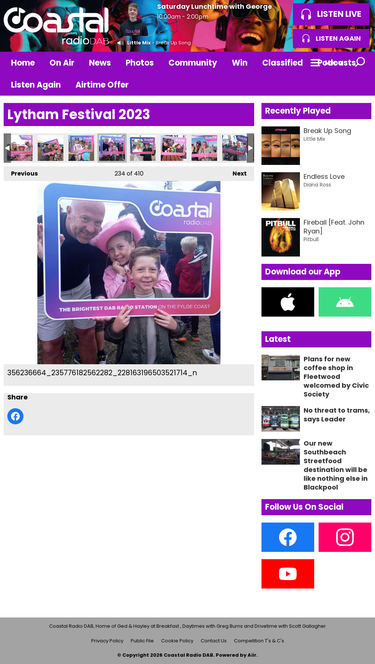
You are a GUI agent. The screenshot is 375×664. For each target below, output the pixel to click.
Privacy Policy (107, 640)
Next (236, 172)
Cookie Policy (177, 640)
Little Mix (139, 42)
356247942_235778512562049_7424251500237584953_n (235, 148)
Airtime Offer (102, 85)
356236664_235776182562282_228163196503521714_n (112, 148)
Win (240, 63)
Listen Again (36, 85)
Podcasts (337, 63)
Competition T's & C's (259, 640)
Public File (142, 640)
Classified (282, 63)
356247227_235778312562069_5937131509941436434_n (204, 148)
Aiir (252, 655)
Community (192, 63)
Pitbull (311, 239)
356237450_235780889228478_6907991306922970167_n (143, 148)
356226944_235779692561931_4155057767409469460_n (20, 148)
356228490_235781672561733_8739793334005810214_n (50, 148)
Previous (21, 172)
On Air (61, 63)
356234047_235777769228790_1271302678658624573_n (81, 148)
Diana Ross (317, 184)
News (100, 63)
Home (23, 63)
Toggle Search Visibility (360, 63)
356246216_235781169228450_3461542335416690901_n (173, 148)
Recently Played (298, 111)
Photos (140, 63)
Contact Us (214, 640)
